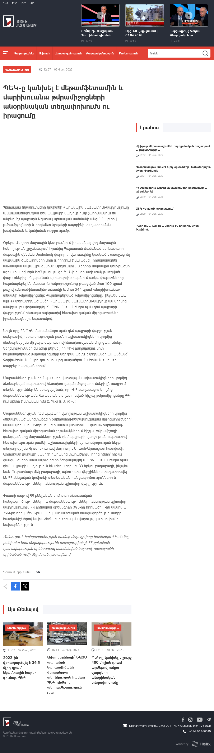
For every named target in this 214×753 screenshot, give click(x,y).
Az (32, 3)
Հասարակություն (17, 69)
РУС (24, 3)
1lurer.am (19, 736)
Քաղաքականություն (100, 53)
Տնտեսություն (128, 53)
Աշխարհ (44, 53)
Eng (14, 3)
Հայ (5, 3)
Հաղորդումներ (24, 53)
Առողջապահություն (68, 53)
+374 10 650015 (200, 731)
